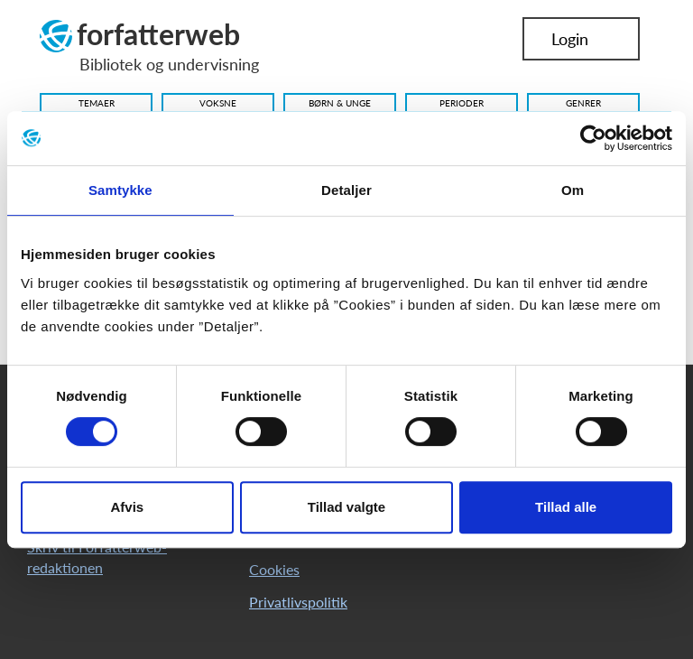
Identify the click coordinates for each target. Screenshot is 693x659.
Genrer (583, 102)
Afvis (126, 507)
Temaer (97, 102)
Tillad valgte (346, 507)
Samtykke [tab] (120, 190)
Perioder (461, 102)
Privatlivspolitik (298, 601)
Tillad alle (565, 507)
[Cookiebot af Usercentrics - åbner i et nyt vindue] (593, 138)
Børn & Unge (340, 102)
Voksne (217, 102)
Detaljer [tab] (346, 190)
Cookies (274, 569)
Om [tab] (572, 190)
